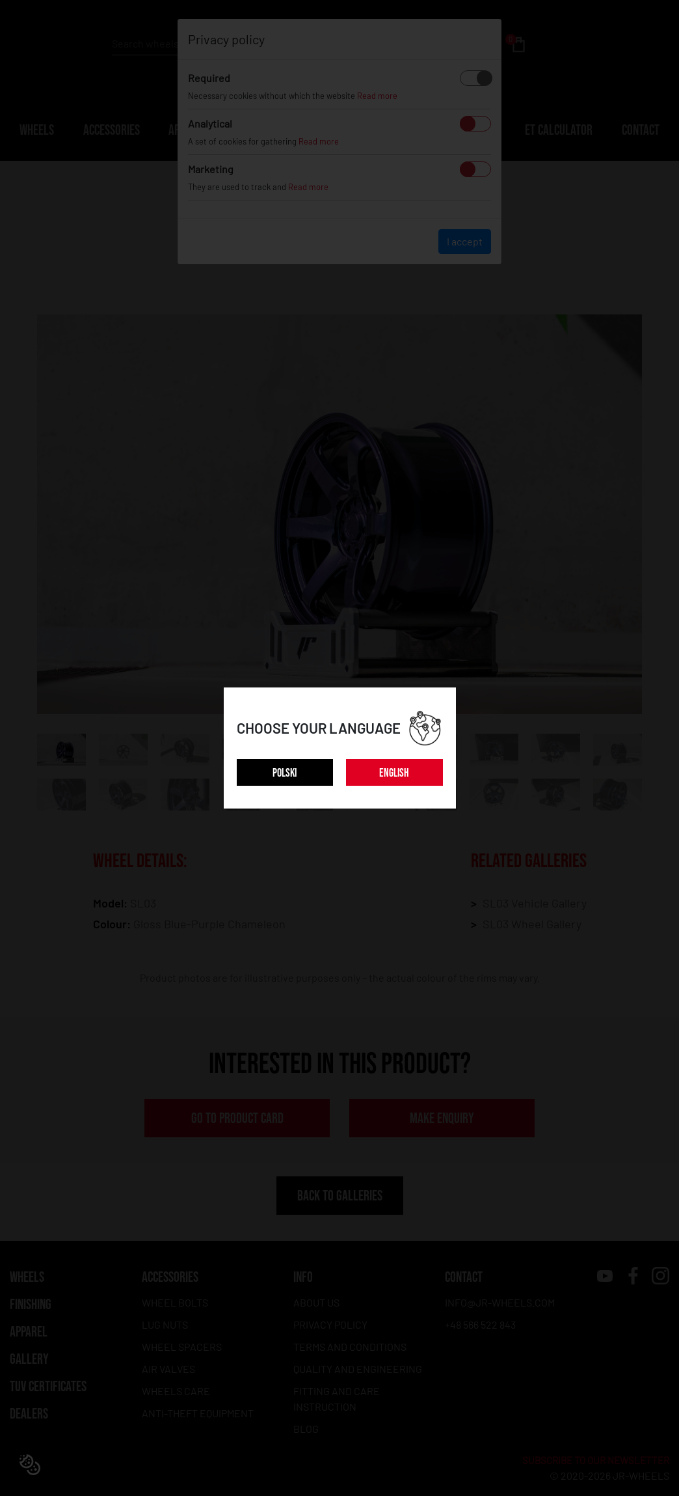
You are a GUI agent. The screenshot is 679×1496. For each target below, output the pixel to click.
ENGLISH (394, 773)
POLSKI (285, 773)
